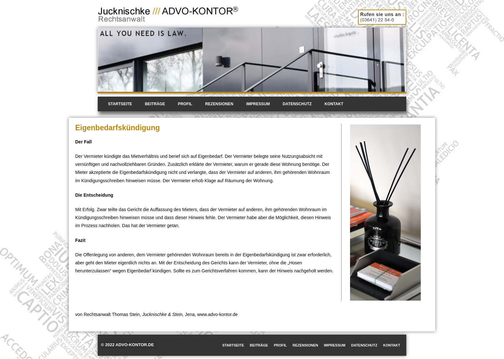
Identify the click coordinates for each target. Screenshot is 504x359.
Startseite (120, 104)
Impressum (258, 104)
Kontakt (334, 104)
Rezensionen (219, 104)
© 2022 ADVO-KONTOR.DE (127, 344)
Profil (185, 104)
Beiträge (155, 104)
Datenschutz (297, 104)
